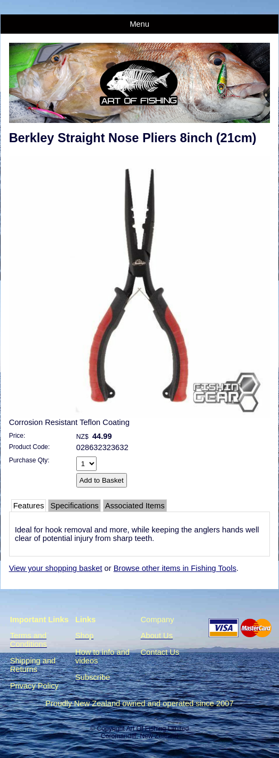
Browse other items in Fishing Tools (175, 568)
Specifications (74, 505)
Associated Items (135, 505)
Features (28, 505)
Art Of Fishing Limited (157, 728)
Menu (139, 24)
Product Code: (29, 447)
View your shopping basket (55, 568)
